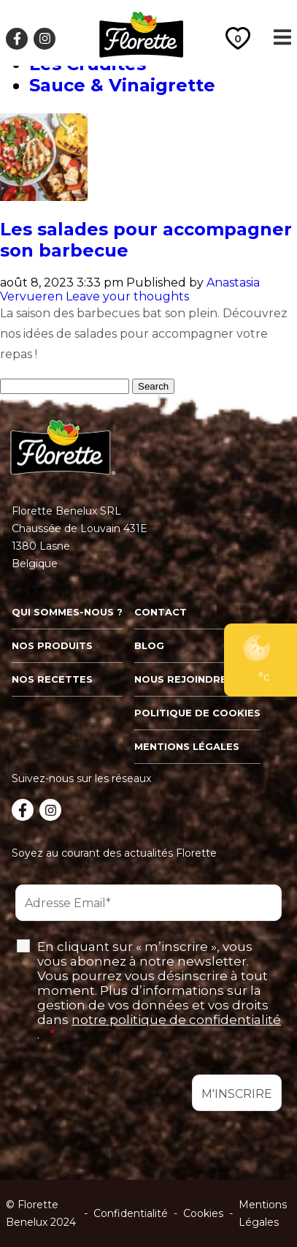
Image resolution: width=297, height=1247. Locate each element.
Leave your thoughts (127, 296)
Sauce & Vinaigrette (122, 85)
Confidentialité (130, 1213)
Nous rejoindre (180, 679)
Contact (160, 612)
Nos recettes (52, 679)
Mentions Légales (263, 1213)
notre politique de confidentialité (176, 1019)
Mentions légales (186, 746)
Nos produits (52, 645)
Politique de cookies (197, 713)
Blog (149, 645)
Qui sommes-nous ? (67, 612)
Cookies (203, 1213)
